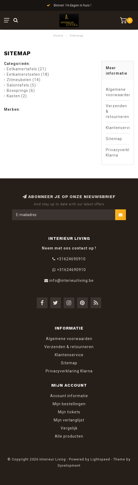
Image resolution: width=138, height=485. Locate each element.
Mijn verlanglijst (69, 420)
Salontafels (21, 85)
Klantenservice (118, 128)
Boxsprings (21, 90)
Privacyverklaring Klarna (118, 152)
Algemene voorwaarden (118, 92)
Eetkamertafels (26, 69)
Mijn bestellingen (69, 404)
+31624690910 (71, 259)
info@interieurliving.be (71, 280)
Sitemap (114, 139)
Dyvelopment (69, 465)
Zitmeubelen (24, 80)
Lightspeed (100, 459)
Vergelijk (69, 428)
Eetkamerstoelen (28, 74)
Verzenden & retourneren (117, 111)
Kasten (17, 96)
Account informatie (69, 396)
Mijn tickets (69, 412)
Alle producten (69, 436)
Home (58, 35)
